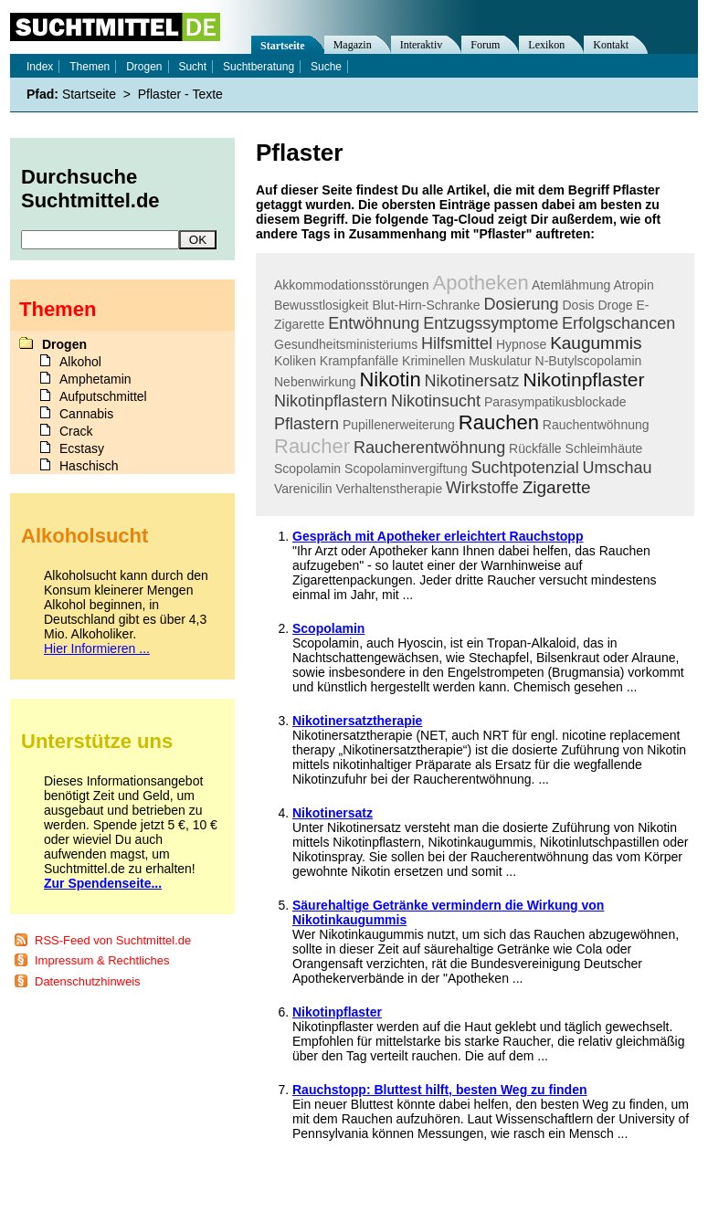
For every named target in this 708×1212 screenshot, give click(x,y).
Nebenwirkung (315, 381)
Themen (89, 66)
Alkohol (80, 361)
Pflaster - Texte (180, 94)
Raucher (312, 446)
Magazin (352, 44)
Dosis (578, 305)
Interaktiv (421, 44)
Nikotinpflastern (330, 401)
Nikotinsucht (436, 401)
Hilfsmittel (456, 343)
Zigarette (557, 487)
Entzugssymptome (490, 323)
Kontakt (611, 44)
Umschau (617, 467)
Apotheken (481, 282)
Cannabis (86, 413)
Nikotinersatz (472, 381)
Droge (614, 305)
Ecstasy (81, 448)
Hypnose (521, 344)
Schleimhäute (604, 448)
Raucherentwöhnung (429, 447)
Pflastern (306, 424)
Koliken (295, 360)
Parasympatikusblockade (555, 402)
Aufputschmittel (103, 396)
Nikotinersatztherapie (357, 720)
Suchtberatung (258, 66)
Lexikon (546, 44)
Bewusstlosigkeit (321, 305)
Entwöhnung (373, 323)
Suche (326, 66)
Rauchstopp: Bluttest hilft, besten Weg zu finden (439, 1089)
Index (39, 66)
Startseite (282, 45)
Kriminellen (433, 360)
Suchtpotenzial (525, 467)
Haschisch (89, 465)
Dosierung (521, 304)
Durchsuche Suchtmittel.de (90, 188)
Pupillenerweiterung (399, 424)
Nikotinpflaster (583, 379)
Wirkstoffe (482, 488)
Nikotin (389, 379)
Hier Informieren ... (97, 648)
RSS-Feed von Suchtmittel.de (113, 940)
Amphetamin (95, 379)
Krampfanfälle (359, 360)
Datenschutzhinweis (88, 981)
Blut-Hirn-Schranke (426, 305)
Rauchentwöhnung (596, 424)
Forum (485, 44)
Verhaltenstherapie (388, 488)
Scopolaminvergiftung (406, 468)
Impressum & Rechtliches (102, 960)
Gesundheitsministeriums (345, 344)
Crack (76, 431)
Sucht (192, 66)
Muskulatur (500, 360)
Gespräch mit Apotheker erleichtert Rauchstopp (437, 536)
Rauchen (499, 422)
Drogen (144, 66)
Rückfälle (535, 448)
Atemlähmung (571, 285)
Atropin (633, 285)
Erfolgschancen (618, 323)
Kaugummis (595, 343)
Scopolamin (307, 468)
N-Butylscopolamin (588, 360)
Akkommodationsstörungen (351, 285)
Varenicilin (303, 488)
